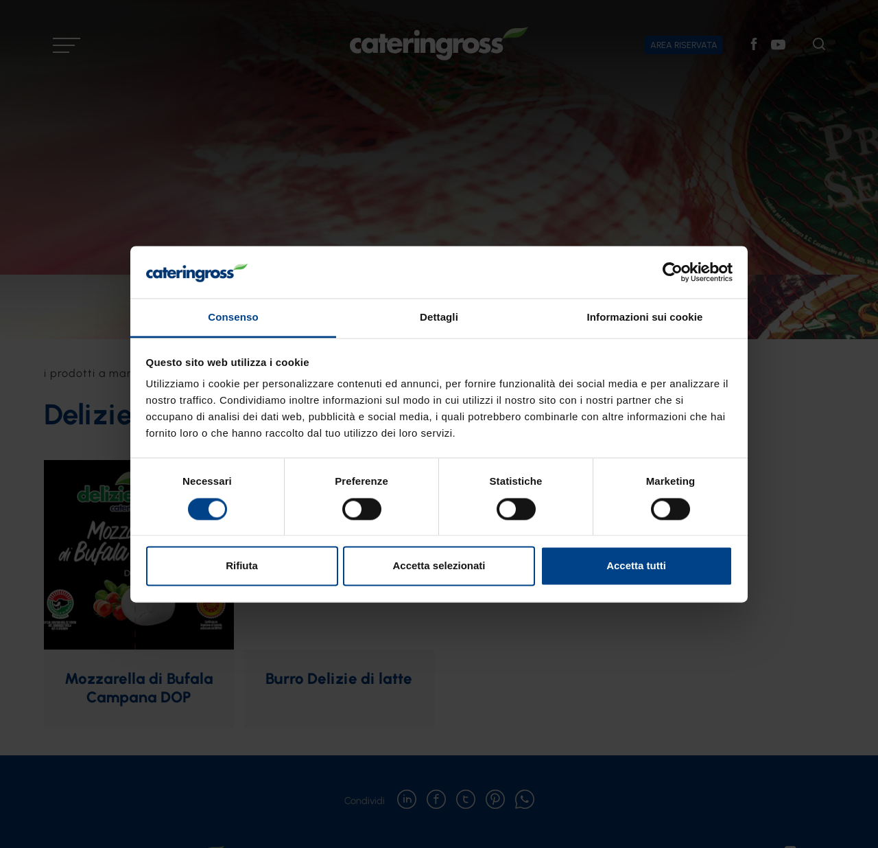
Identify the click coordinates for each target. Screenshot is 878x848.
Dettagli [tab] (439, 317)
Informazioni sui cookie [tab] (645, 317)
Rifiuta (242, 566)
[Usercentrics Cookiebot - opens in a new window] (673, 272)
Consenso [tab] (233, 317)
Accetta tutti (636, 566)
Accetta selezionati (438, 566)
